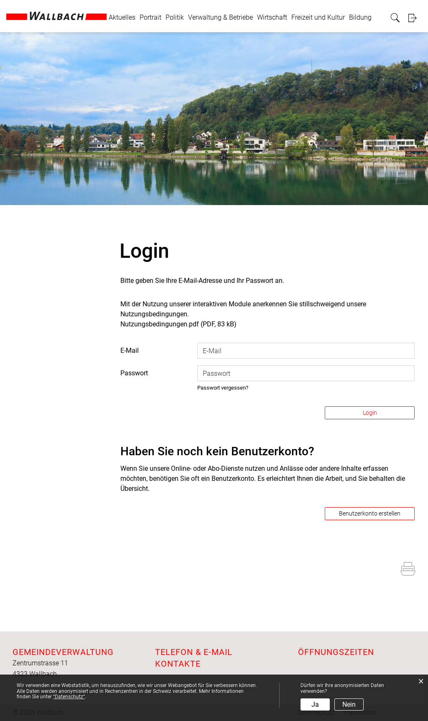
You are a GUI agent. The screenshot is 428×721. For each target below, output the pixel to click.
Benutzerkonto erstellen (369, 513)
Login (415, 18)
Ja (315, 704)
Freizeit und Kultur (318, 17)
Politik (175, 17)
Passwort (134, 373)
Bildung (360, 17)
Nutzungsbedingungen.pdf (159, 324)
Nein (349, 704)
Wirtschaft (272, 17)
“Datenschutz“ (69, 697)
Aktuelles (122, 17)
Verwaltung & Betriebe (220, 17)
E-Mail (129, 350)
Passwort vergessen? (222, 388)
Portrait (150, 17)
